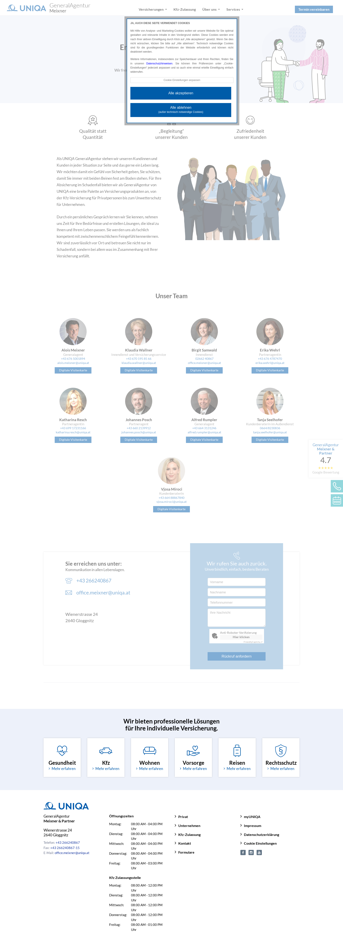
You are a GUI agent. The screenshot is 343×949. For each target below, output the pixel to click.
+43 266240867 (68, 842)
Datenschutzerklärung (261, 834)
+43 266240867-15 (65, 848)
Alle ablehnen (180, 110)
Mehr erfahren (62, 768)
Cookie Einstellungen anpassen (181, 80)
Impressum (252, 825)
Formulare (186, 852)
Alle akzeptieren (180, 93)
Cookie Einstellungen (260, 843)
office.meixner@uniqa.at (72, 853)
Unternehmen (189, 825)
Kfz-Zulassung (189, 834)
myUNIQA (252, 817)
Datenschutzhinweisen (159, 63)
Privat (183, 817)
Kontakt (184, 843)
